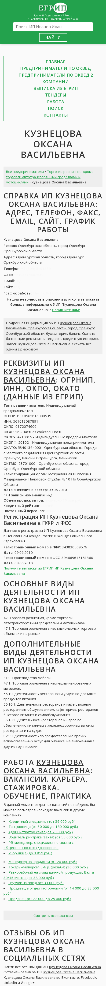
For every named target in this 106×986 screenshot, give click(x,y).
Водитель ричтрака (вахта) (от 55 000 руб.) (45, 837)
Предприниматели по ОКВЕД (55, 68)
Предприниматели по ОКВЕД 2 (55, 75)
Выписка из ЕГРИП (55, 88)
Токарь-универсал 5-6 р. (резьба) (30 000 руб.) (48, 867)
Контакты (56, 115)
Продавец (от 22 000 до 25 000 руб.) (39, 898)
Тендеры (55, 95)
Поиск (55, 108)
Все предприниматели (25, 171)
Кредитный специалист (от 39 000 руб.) (42, 821)
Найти (53, 37)
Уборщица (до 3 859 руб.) (30, 853)
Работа (55, 101)
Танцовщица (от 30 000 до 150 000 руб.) (43, 826)
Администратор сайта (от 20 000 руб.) (40, 832)
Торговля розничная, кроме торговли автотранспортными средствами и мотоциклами (50, 176)
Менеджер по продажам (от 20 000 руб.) (42, 861)
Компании (55, 81)
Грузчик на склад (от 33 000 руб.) (36, 882)
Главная (56, 61)
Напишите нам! (66, 309)
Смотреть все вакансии (53, 915)
